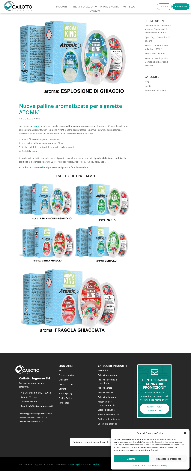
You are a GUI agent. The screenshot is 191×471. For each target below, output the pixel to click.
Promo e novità (66, 375)
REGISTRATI (181, 6)
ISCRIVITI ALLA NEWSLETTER (154, 408)
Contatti (62, 388)
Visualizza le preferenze (168, 458)
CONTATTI (95, 11)
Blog (132, 7)
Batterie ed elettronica (109, 419)
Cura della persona (107, 423)
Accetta (131, 458)
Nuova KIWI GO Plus (155, 53)
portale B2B (36, 126)
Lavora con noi (66, 384)
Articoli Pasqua (105, 392)
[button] (184, 433)
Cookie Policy (137, 465)
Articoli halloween (107, 397)
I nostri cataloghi (83, 7)
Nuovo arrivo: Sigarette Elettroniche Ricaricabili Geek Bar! (156, 62)
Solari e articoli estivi (108, 414)
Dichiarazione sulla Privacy (155, 465)
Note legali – (75, 464)
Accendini (103, 370)
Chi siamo (63, 379)
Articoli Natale (105, 387)
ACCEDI (164, 6)
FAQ (124, 7)
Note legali (64, 402)
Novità (37, 118)
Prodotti (61, 7)
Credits (95, 464)
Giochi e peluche (106, 409)
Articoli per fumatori (108, 375)
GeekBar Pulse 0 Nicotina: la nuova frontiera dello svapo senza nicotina (158, 29)
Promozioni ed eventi (155, 90)
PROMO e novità (109, 7)
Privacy (86, 464)
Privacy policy (65, 393)
